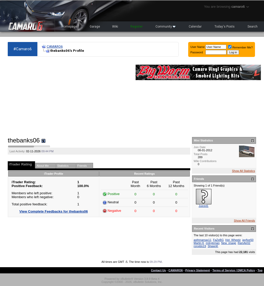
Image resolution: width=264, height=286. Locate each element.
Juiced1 (204, 205)
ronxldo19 (200, 246)
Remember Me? (240, 47)
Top (260, 270)
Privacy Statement (197, 270)
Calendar (195, 26)
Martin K (199, 243)
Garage (95, 26)
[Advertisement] (69, 97)
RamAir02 (244, 243)
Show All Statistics (243, 170)
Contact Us (158, 270)
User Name (198, 46)
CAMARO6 (55, 46)
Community (165, 26)
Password (197, 52)
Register (136, 26)
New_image (228, 243)
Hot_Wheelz (233, 239)
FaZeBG (218, 239)
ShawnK (213, 246)
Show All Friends (244, 220)
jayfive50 (247, 239)
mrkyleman (213, 243)
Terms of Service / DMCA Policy (233, 270)
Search (253, 26)
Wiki (115, 26)
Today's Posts (224, 26)
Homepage (69, 26)
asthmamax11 (202, 239)
